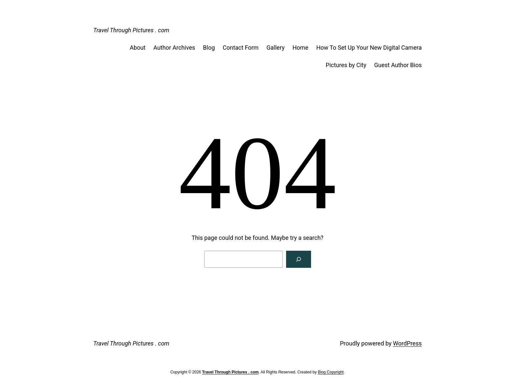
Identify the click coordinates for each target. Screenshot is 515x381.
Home (300, 47)
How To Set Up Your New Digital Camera (369, 47)
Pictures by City (346, 65)
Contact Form (240, 47)
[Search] (298, 259)
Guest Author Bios (398, 65)
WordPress (407, 343)
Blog (209, 47)
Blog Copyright (331, 372)
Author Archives (174, 47)
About (138, 47)
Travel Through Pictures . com (131, 30)
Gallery (275, 47)
